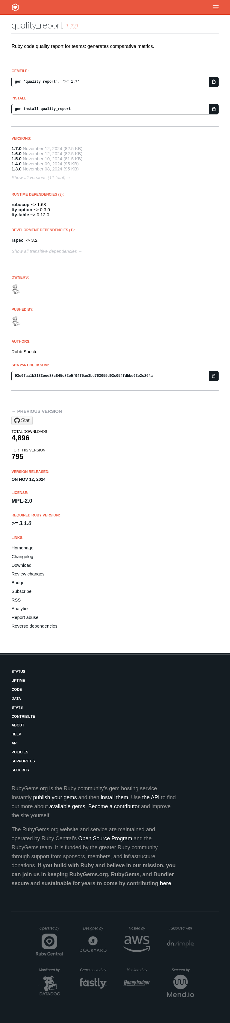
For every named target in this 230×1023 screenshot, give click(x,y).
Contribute (23, 716)
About (17, 725)
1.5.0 (16, 158)
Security (20, 770)
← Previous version (36, 411)
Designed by (95, 928)
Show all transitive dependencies (44, 251)
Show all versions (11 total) (38, 177)
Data (16, 698)
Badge (17, 582)
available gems (67, 806)
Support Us (23, 761)
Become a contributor (114, 806)
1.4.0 (16, 163)
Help (16, 734)
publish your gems (55, 797)
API (14, 743)
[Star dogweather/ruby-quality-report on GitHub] (22, 420)
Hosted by (139, 928)
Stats (17, 707)
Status (18, 672)
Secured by (183, 970)
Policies (19, 752)
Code (16, 689)
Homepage (22, 547)
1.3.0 (16, 168)
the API (151, 797)
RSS (16, 599)
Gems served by (93, 970)
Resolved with (182, 928)
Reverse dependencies (34, 625)
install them (114, 797)
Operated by (51, 930)
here (165, 883)
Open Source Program (105, 838)
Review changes (27, 573)
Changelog (22, 556)
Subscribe (21, 591)
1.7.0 (16, 148)
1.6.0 (16, 153)
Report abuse (24, 617)
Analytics (20, 608)
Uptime (18, 681)
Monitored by (51, 970)
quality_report (37, 25)
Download (21, 565)
